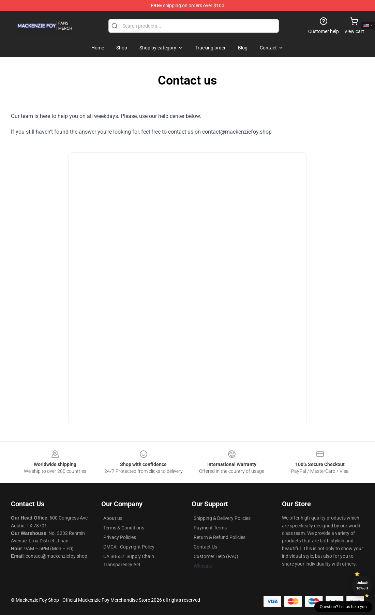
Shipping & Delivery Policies (222, 518)
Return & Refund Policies (219, 537)
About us (112, 518)
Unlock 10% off (362, 585)
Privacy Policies (119, 537)
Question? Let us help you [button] (343, 606)
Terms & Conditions (123, 527)
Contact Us (205, 547)
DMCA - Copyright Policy (128, 547)
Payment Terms (210, 527)
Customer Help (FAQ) (216, 556)
